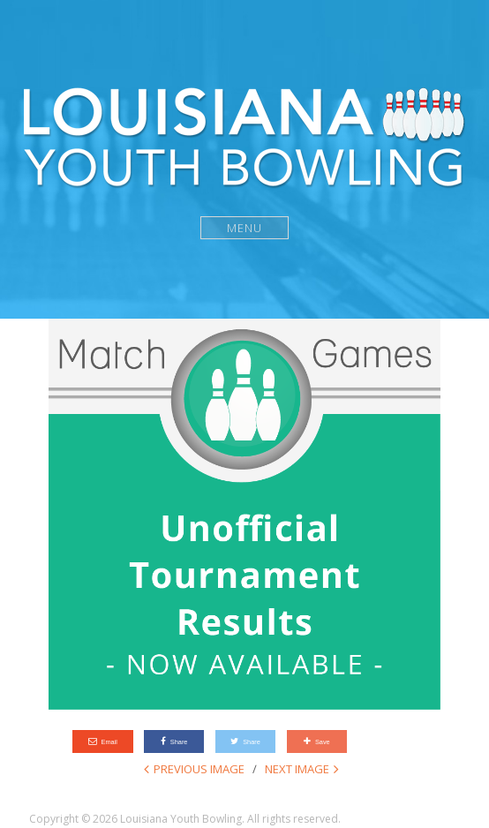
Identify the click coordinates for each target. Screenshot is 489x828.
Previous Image (199, 769)
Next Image (297, 769)
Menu (245, 227)
